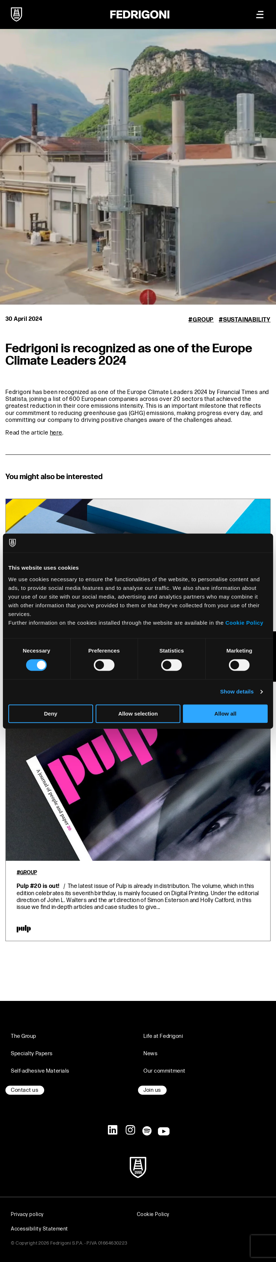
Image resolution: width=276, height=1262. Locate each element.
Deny (50, 713)
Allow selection (138, 713)
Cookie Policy (244, 623)
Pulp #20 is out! (38, 886)
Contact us (25, 1090)
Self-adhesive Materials (40, 1071)
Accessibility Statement (39, 1229)
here (56, 432)
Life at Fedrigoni (163, 1036)
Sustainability (247, 319)
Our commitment (164, 1071)
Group (203, 319)
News (150, 1054)
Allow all (225, 713)
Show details (237, 692)
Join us (152, 1090)
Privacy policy (27, 1214)
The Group (23, 1036)
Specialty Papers (32, 1054)
